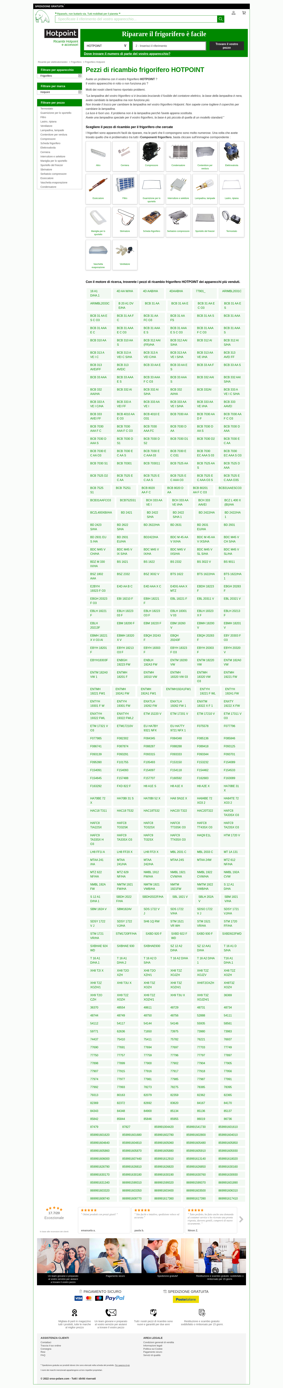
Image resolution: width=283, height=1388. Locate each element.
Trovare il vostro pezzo (226, 46)
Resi (43, 1352)
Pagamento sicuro (152, 1352)
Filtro (43, 117)
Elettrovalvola (48, 147)
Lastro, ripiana (48, 121)
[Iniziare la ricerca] (220, 19)
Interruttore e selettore (52, 156)
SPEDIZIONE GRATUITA (49, 6)
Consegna (46, 1348)
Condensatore (48, 186)
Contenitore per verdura (53, 134)
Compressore (48, 138)
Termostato (46, 108)
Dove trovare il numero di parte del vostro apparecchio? (127, 54)
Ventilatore (46, 125)
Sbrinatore (46, 169)
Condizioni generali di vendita (158, 1342)
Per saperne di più (122, 1365)
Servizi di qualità (151, 1355)
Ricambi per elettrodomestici (53, 62)
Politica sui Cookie (152, 1348)
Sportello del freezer (51, 165)
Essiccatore (46, 178)
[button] (106, 46)
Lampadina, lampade (52, 130)
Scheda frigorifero (50, 143)
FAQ (43, 1355)
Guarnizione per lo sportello (55, 112)
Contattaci (46, 1342)
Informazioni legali (152, 1345)
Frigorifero (76, 62)
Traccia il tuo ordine (51, 1345)
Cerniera (45, 152)
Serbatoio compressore (53, 173)
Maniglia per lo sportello (53, 160)
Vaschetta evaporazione (53, 182)
